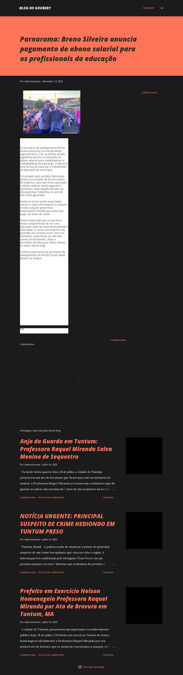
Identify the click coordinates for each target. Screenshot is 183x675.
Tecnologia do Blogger (91, 667)
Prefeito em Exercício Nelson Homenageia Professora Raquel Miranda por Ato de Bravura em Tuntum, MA (63, 602)
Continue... (109, 497)
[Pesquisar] (148, 8)
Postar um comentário (51, 497)
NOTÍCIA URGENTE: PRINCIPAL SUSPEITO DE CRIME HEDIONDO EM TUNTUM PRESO (67, 523)
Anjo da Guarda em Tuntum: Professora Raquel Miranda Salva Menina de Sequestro (66, 448)
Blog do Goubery (35, 8)
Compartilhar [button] (149, 92)
